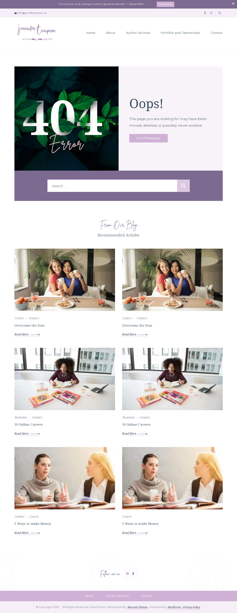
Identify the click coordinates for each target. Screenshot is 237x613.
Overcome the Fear (29, 325)
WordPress (174, 607)
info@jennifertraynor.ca (31, 12)
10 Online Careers (28, 424)
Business (21, 417)
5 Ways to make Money (32, 523)
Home (90, 32)
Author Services (138, 32)
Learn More (165, 4)
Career (19, 516)
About (111, 32)
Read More (27, 334)
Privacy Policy (191, 607)
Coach (19, 318)
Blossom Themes (137, 607)
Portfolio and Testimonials (180, 32)
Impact (34, 318)
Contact (217, 32)
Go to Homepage (148, 138)
